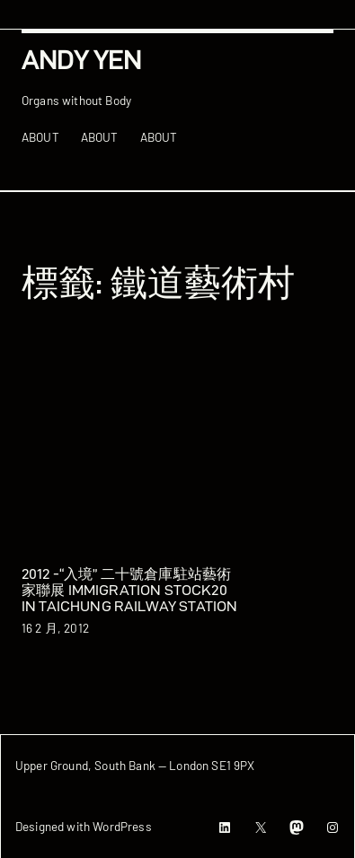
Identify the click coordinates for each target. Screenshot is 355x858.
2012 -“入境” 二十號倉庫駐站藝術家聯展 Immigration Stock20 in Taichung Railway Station (129, 590)
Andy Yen (81, 60)
